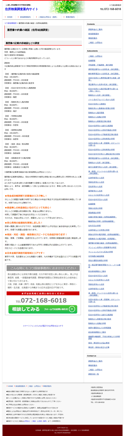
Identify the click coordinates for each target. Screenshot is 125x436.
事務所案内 (70, 17)
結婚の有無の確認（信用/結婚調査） (102, 217)
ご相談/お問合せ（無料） (48, 17)
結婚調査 (91, 61)
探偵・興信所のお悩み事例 (98, 343)
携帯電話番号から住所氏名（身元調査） (104, 69)
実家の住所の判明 (95, 208)
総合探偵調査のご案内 (97, 271)
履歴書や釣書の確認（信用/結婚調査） (103, 243)
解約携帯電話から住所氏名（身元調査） (104, 74)
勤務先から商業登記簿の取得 (99, 121)
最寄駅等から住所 (95, 191)
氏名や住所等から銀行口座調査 (100, 126)
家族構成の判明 (94, 213)
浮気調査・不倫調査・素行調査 (100, 65)
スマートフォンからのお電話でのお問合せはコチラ (43, 326)
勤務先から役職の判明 (97, 117)
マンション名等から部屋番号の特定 (102, 247)
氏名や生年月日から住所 (98, 200)
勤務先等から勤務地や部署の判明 (101, 108)
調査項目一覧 (93, 374)
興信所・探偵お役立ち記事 (98, 347)
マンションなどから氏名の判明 (100, 252)
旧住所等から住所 (95, 187)
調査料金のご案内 (95, 29)
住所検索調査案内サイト (21, 9)
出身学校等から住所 (96, 178)
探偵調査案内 (25, 17)
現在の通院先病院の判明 (98, 260)
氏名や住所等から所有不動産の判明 (102, 130)
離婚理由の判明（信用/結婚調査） (101, 221)
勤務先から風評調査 (96, 113)
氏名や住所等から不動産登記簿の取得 (103, 134)
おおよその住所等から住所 (98, 195)
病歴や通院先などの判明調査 (99, 328)
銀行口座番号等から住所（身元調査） (103, 167)
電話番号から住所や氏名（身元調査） (103, 84)
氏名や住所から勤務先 (97, 104)
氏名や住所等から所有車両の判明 (101, 139)
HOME (9, 17)
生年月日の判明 (94, 226)
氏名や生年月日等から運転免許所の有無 (104, 154)
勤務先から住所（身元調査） (99, 95)
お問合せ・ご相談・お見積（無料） (36, 421)
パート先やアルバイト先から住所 (101, 100)
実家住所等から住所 (96, 182)
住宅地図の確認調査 (96, 256)
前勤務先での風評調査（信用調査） (102, 239)
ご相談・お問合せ (95, 43)
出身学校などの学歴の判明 (98, 230)
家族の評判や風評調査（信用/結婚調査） (104, 234)
